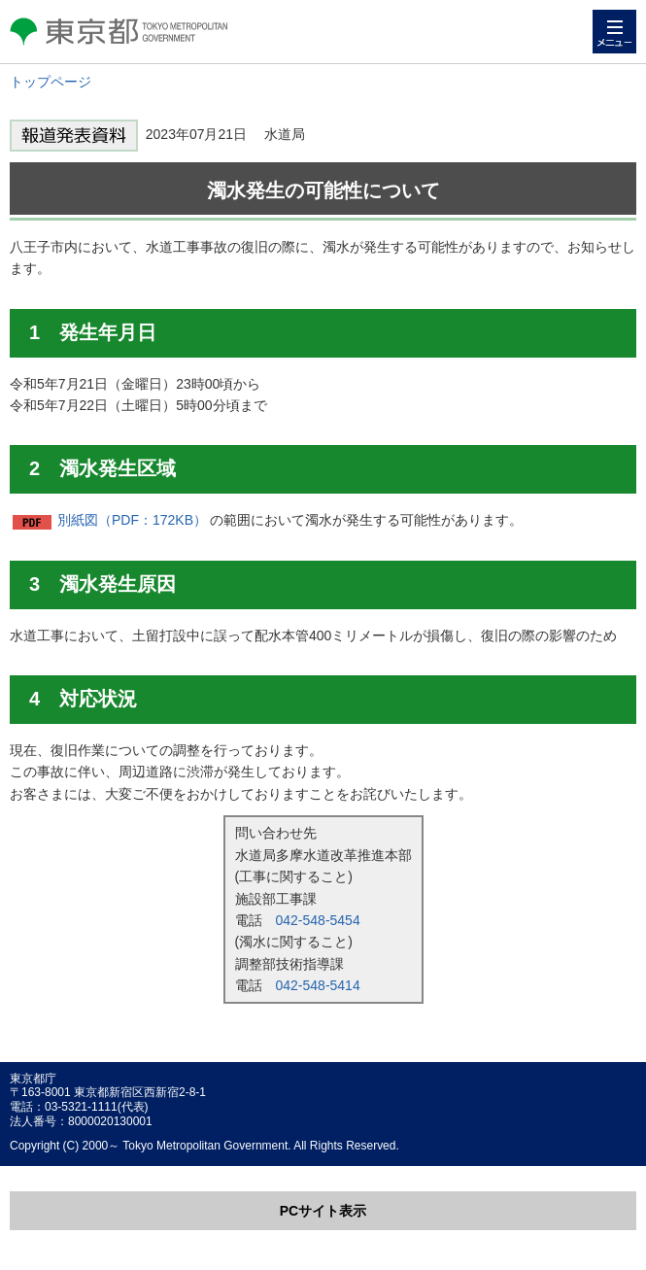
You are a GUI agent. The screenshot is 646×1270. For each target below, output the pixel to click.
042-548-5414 (318, 985)
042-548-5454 (318, 920)
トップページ (50, 81)
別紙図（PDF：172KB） (132, 520)
